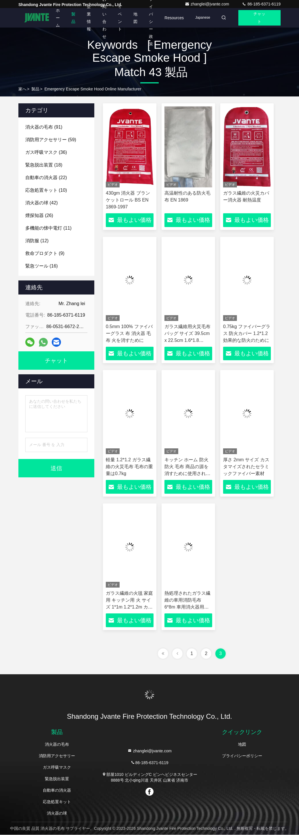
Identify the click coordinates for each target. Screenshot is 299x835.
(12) (37, 240)
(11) (48, 228)
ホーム (56, 18)
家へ (22, 89)
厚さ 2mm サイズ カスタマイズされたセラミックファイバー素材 (246, 467)
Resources (172, 18)
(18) (43, 164)
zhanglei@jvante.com (207, 4)
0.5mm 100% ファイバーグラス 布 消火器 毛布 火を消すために (129, 333)
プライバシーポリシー (242, 756)
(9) (44, 253)
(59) (50, 139)
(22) (46, 177)
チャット (259, 18)
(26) (39, 215)
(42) (41, 202)
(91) (43, 127)
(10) (46, 190)
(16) (41, 266)
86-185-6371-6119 (261, 4)
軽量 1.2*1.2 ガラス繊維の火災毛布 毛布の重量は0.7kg (129, 467)
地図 (134, 18)
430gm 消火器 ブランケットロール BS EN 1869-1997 (128, 200)
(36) (46, 152)
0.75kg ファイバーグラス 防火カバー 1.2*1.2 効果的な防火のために (246, 333)
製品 (72, 18)
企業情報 (87, 17)
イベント (118, 17)
